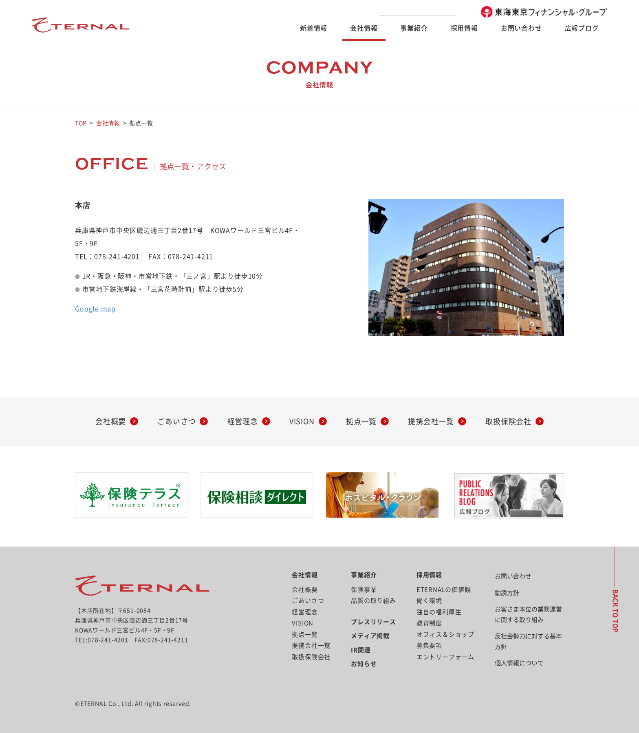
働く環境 (429, 601)
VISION (302, 421)
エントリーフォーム (445, 657)
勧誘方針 (507, 593)
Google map (95, 309)
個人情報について (519, 663)
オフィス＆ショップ (445, 634)
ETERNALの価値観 (443, 590)
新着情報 (313, 28)
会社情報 (363, 28)
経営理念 (242, 421)
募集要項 (429, 645)
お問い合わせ (521, 28)
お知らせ (364, 664)
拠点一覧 (361, 421)
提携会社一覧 (431, 421)
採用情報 (464, 28)
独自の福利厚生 (439, 612)
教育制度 (429, 623)
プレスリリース (373, 622)
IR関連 (360, 650)
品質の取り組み (373, 601)
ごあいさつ (176, 421)
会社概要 (110, 421)
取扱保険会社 (508, 421)
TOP (81, 123)
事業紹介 (413, 28)
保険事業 (364, 590)
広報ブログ (582, 28)
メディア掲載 (370, 636)
